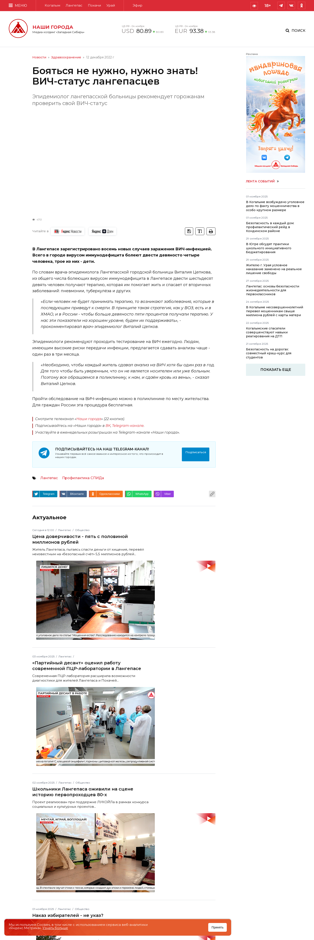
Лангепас (74, 5)
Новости (39, 57)
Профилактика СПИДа (83, 475)
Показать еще (275, 370)
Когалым (52, 5)
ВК (108, 426)
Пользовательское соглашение (191, 852)
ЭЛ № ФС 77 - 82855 (115, 860)
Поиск (298, 31)
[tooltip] (254, 5)
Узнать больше (55, 928)
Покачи (94, 5)
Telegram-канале (128, 426)
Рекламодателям (180, 847)
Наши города (88, 419)
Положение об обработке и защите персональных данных (195, 859)
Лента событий (262, 181)
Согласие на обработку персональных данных (197, 867)
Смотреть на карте (260, 858)
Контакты (255, 834)
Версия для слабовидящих (188, 874)
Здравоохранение (66, 57)
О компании (176, 842)
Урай (110, 5)
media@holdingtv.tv (76, 877)
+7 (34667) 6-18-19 (50, 883)
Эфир (137, 5)
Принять (218, 927)
